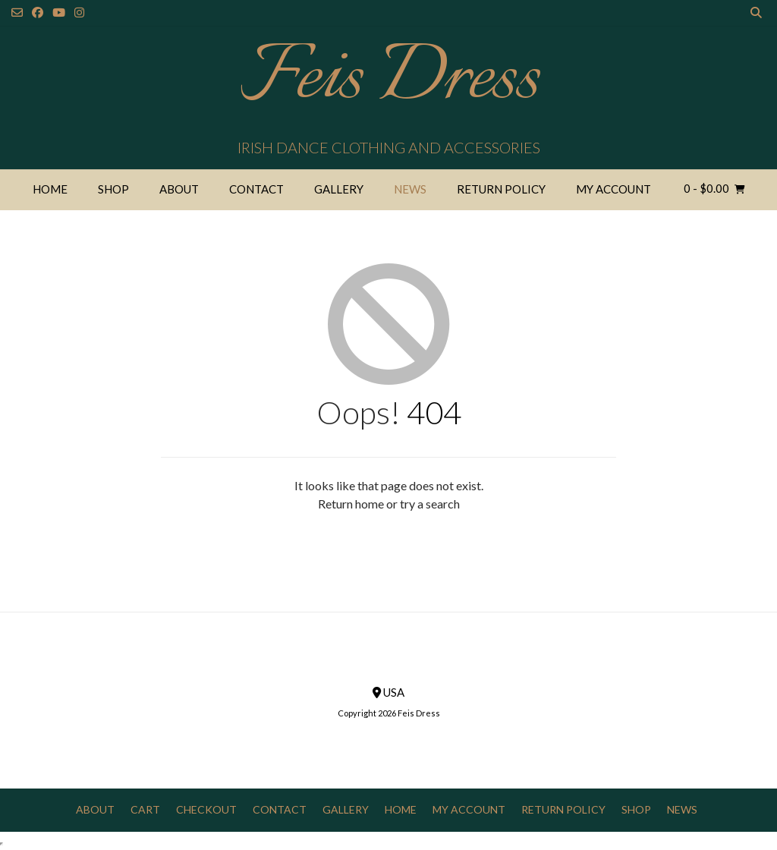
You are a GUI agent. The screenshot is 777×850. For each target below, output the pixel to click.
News (410, 189)
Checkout (206, 809)
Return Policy (501, 189)
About (179, 189)
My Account (613, 189)
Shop (113, 189)
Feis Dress (388, 79)
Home (50, 189)
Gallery (338, 189)
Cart (145, 809)
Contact (256, 189)
